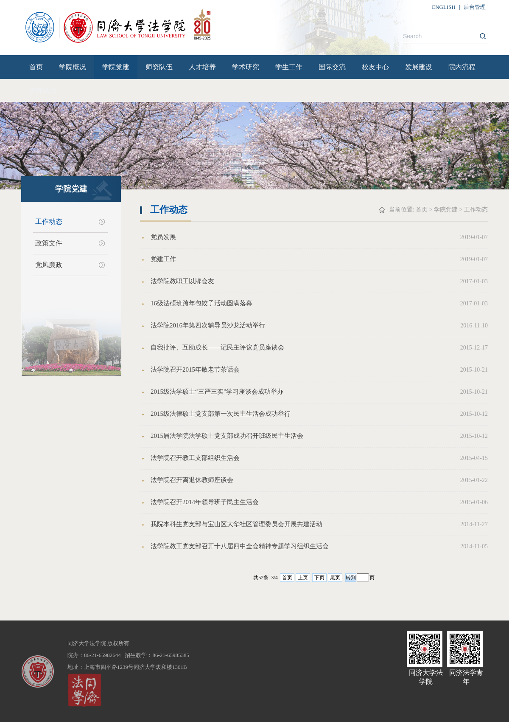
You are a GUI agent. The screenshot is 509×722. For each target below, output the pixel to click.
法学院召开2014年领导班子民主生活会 (205, 502)
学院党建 (115, 67)
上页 (303, 578)
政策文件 (48, 243)
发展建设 (418, 67)
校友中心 (375, 67)
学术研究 (245, 67)
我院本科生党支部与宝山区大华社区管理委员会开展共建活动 (236, 524)
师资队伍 (159, 67)
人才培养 (202, 67)
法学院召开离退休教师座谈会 (192, 480)
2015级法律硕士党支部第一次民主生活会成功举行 (221, 413)
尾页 (335, 578)
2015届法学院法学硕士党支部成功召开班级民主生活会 (227, 435)
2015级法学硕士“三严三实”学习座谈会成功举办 (217, 391)
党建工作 (163, 259)
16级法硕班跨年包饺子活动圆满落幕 (201, 303)
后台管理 (475, 7)
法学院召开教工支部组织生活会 (195, 457)
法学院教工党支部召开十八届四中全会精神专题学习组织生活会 (240, 546)
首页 (36, 67)
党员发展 (163, 237)
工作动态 (48, 221)
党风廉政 (48, 264)
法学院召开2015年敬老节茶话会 (195, 369)
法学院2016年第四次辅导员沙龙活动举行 (208, 325)
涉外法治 (42, 90)
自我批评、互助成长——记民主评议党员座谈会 (217, 347)
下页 (319, 578)
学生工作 (288, 67)
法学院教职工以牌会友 (182, 281)
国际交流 (332, 67)
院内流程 (461, 67)
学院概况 (72, 67)
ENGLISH (444, 7)
